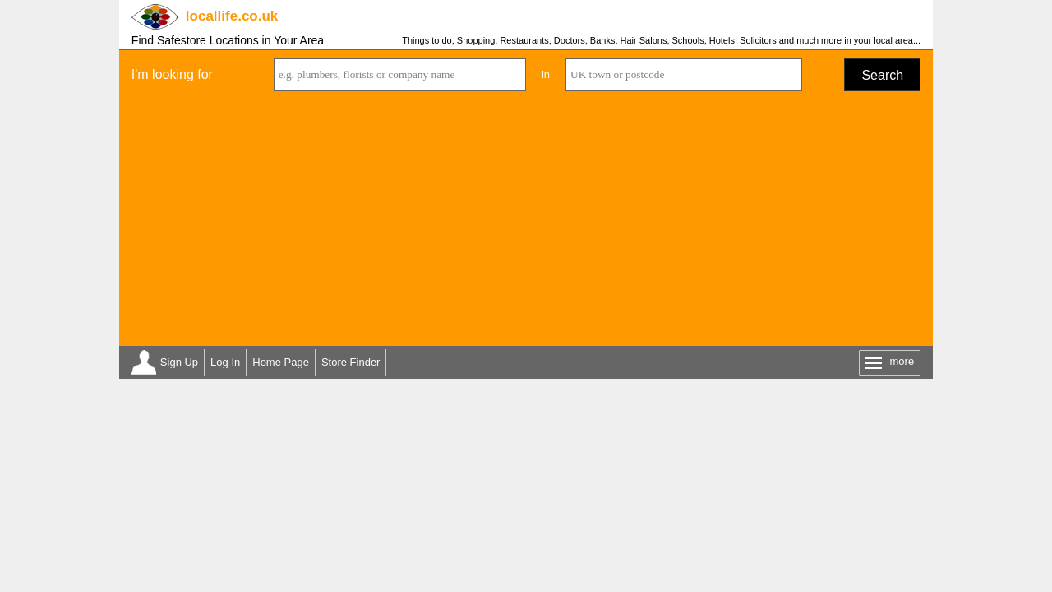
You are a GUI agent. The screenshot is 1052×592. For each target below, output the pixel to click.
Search (882, 75)
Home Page (280, 362)
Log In (225, 362)
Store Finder (351, 362)
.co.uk (232, 16)
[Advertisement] (526, 223)
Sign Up (179, 362)
